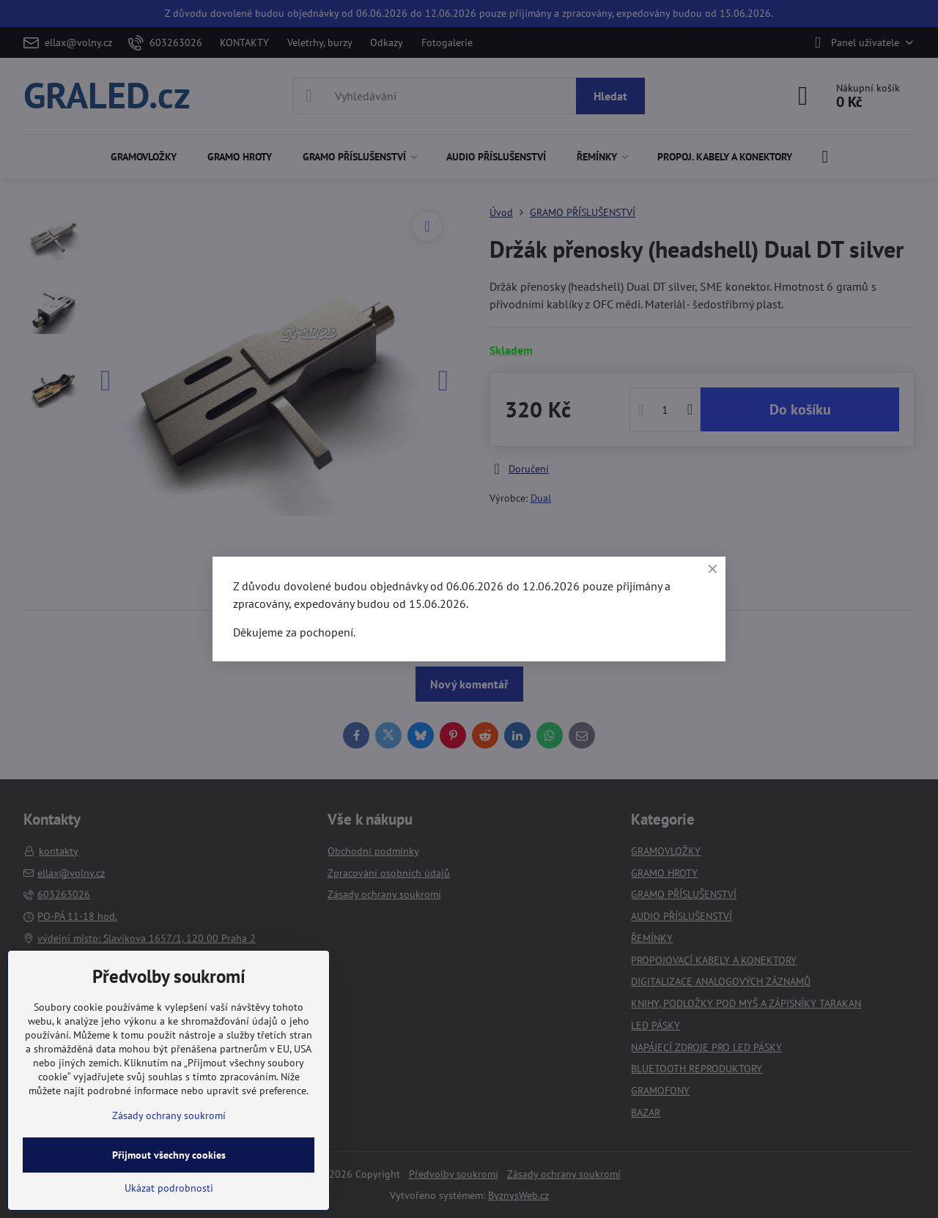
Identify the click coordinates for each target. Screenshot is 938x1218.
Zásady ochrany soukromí (169, 1115)
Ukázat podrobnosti (169, 1188)
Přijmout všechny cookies (169, 1155)
